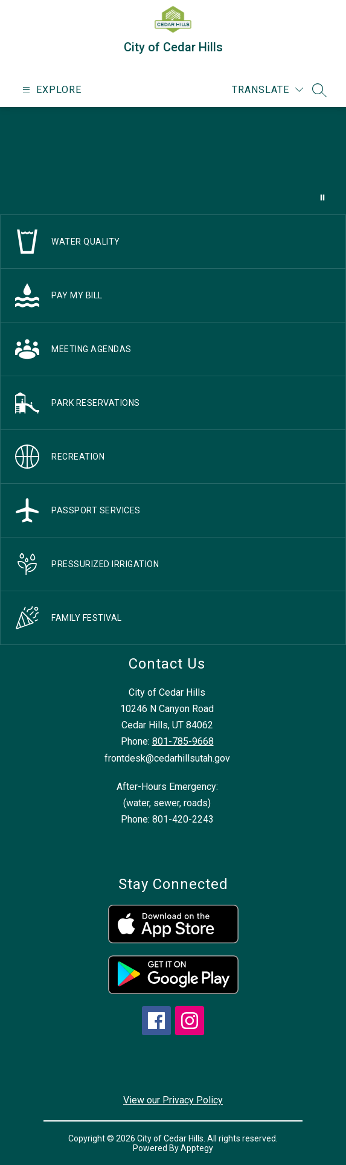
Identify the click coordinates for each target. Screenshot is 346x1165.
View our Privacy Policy (173, 1100)
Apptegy (197, 1148)
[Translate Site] (267, 89)
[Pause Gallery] (322, 197)
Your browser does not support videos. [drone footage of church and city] (173, 160)
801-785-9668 (183, 741)
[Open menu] (50, 89)
